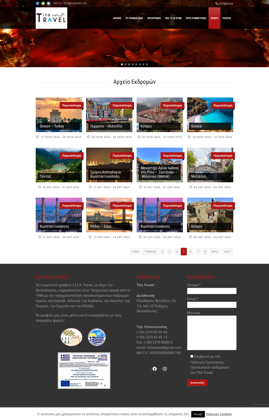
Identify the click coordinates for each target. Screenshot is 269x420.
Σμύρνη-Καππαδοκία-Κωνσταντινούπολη (105, 174)
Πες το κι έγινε (173, 18)
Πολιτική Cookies (219, 414)
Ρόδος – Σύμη (100, 226)
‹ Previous (150, 251)
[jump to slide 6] (140, 64)
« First (135, 251)
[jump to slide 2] (126, 64)
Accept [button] (198, 414)
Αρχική (117, 18)
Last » (227, 251)
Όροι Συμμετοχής (196, 18)
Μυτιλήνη (198, 176)
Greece (196, 126)
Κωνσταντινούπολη (54, 226)
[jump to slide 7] (143, 64)
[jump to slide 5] (136, 64)
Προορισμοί (154, 18)
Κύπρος (146, 126)
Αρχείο (214, 18)
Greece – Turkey (52, 126)
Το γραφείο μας (134, 18)
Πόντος (45, 176)
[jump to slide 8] (147, 64)
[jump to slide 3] (129, 64)
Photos (227, 18)
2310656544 (226, 3)
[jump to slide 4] (133, 64)
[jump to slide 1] (122, 64)
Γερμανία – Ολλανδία (106, 126)
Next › (214, 251)
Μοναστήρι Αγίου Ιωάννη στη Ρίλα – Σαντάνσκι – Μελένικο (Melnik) (160, 172)
